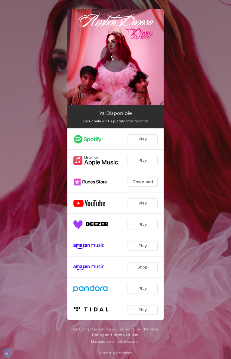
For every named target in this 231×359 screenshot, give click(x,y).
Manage (98, 341)
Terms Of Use (125, 335)
